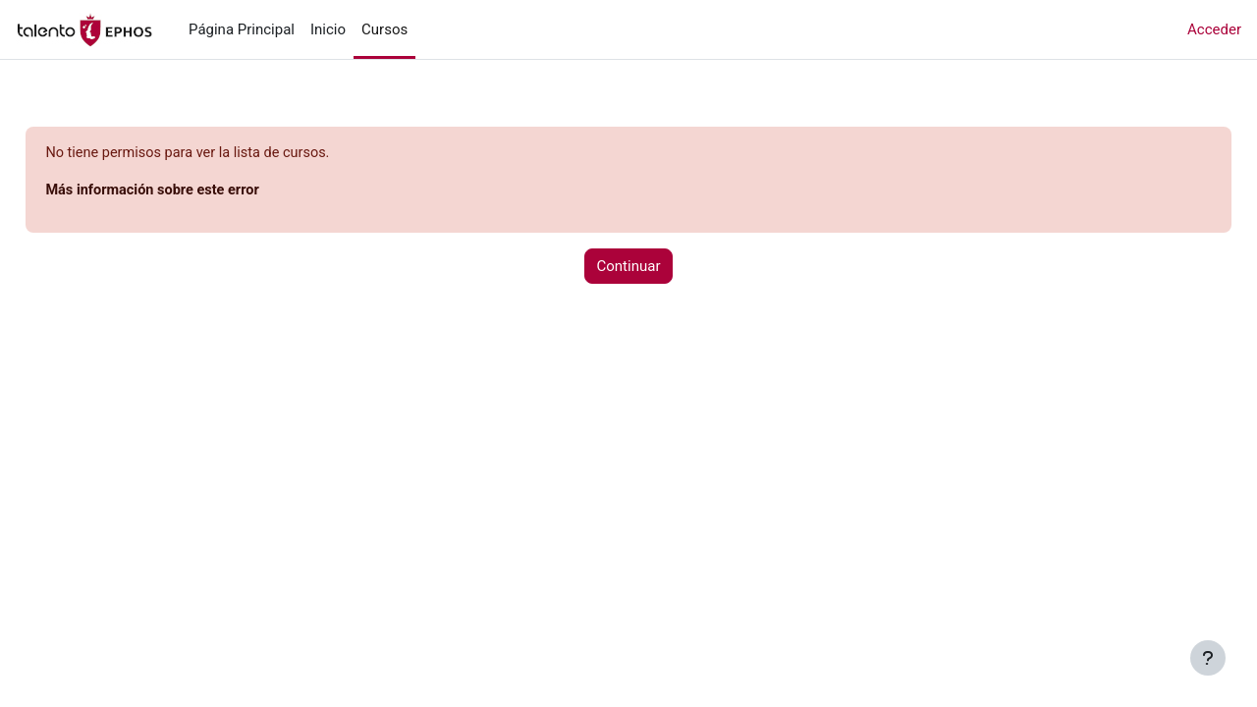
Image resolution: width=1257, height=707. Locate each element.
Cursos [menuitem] (384, 29)
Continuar (629, 267)
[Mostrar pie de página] (1208, 658)
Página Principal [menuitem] (242, 29)
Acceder (1214, 29)
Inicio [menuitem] (328, 29)
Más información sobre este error (199, 191)
